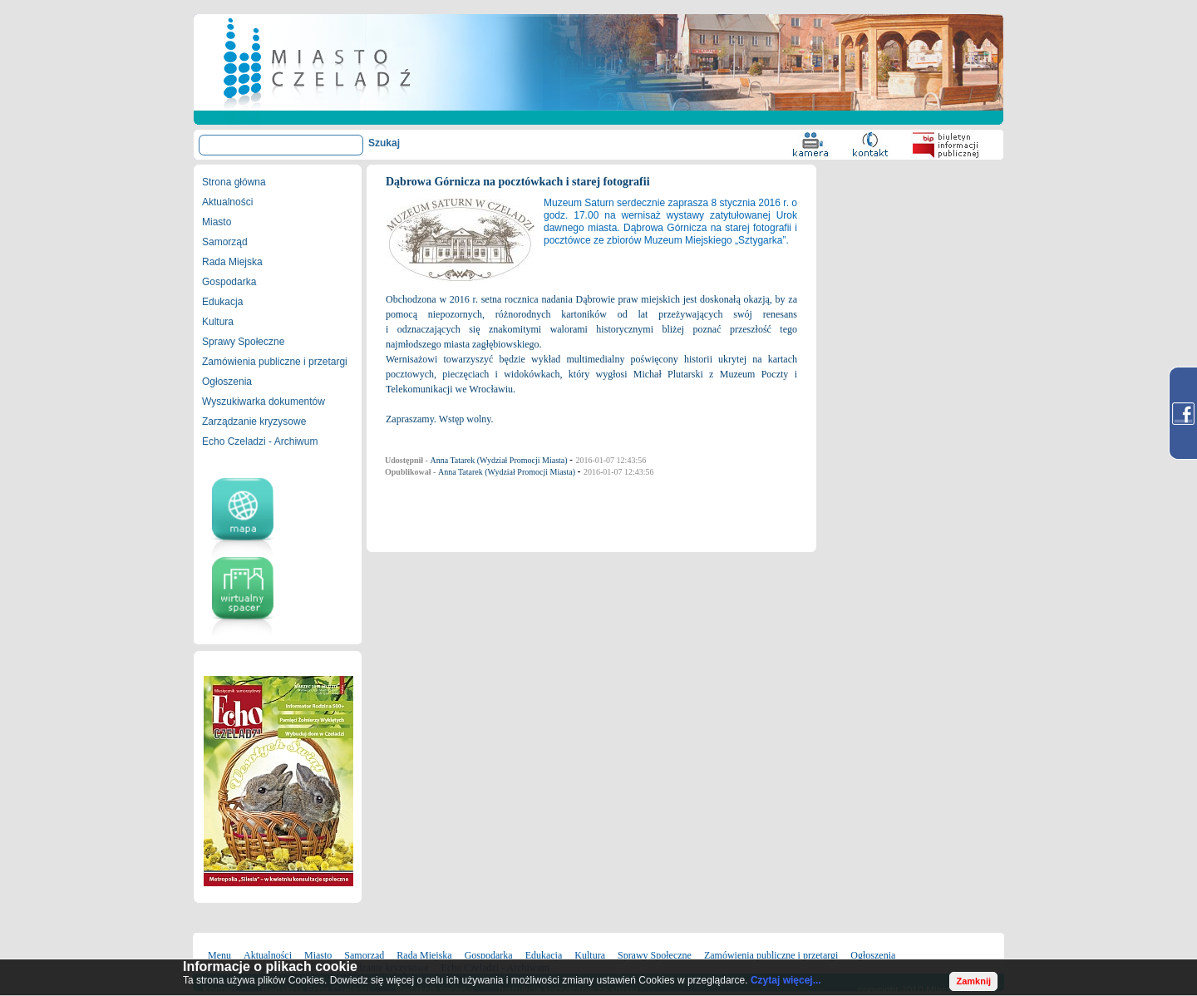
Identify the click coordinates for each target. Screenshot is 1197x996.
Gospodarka (229, 282)
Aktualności (227, 202)
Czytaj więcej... (786, 980)
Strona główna (234, 182)
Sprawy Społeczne (243, 342)
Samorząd (225, 242)
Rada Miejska (232, 262)
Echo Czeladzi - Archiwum (260, 441)
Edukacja (222, 302)
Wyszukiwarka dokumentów (263, 401)
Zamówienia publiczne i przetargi (274, 361)
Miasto (216, 222)
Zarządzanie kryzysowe (254, 421)
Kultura (218, 322)
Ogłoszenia (227, 381)
